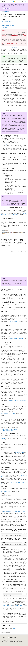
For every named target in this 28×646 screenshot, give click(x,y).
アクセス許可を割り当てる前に (7, 21)
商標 (6, 642)
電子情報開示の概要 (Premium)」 (14, 321)
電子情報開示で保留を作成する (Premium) (10, 430)
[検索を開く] (22, 1)
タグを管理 (3, 438)
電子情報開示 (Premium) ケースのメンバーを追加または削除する (14, 511)
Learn (2, 11)
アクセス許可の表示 (5, 24)
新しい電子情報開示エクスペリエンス (13, 43)
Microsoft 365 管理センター (19, 605)
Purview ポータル (6, 156)
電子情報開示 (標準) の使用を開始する (10, 510)
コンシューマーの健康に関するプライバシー (15, 641)
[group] (14, 544)
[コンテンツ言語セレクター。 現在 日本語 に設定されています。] (4, 638)
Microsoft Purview (6, 11)
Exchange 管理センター (7, 605)
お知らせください (6, 8)
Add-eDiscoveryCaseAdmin (11, 204)
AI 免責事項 (4, 640)
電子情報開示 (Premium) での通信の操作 (16, 338)
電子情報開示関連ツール (16, 47)
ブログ (15, 640)
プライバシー (4, 641)
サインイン (25, 1)
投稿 (18, 640)
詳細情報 (10, 151)
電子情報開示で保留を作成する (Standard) (10, 429)
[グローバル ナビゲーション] (1, 1)
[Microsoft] (14, 1)
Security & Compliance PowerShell (19, 522)
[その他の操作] (26, 11)
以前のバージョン (9, 640)
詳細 (4, 110)
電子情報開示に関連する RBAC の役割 (8, 25)
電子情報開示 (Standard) (15, 35)
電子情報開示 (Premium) (19, 452)
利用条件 (3, 642)
